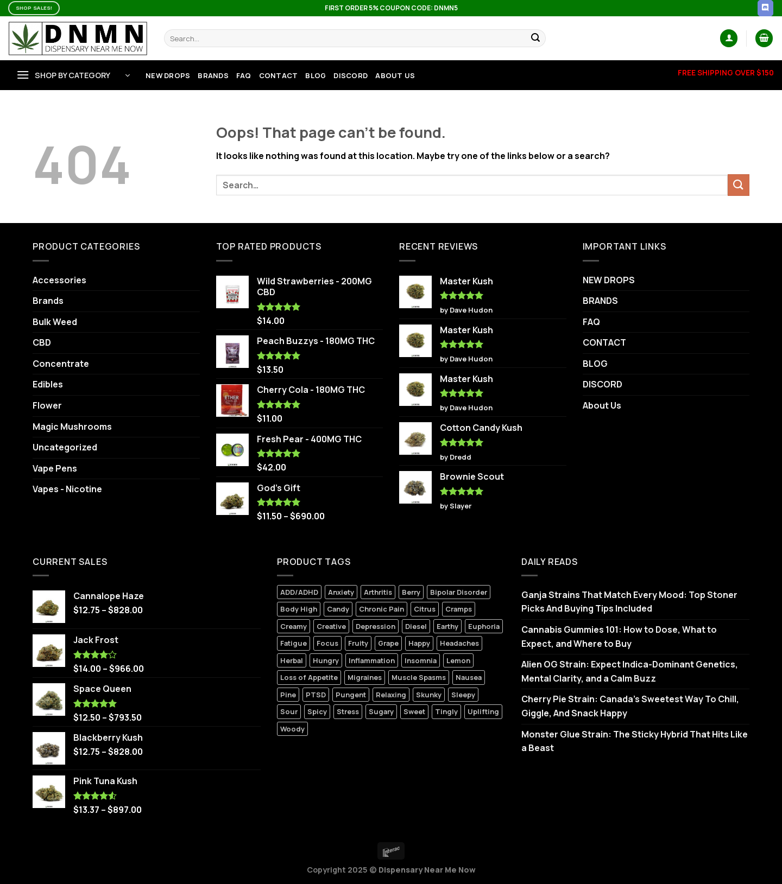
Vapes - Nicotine (67, 489)
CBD (42, 342)
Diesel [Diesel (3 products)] (416, 626)
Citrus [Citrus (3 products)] (425, 609)
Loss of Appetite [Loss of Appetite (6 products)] (309, 677)
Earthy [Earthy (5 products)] (447, 626)
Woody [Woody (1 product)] (292, 729)
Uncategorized (65, 447)
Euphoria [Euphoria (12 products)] (484, 626)
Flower (47, 405)
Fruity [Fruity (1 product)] (358, 643)
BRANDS (213, 75)
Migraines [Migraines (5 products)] (365, 677)
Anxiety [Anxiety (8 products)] (341, 592)
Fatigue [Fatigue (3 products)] (293, 643)
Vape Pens (55, 468)
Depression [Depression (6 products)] (375, 626)
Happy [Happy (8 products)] (419, 643)
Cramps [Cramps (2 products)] (458, 609)
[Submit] (536, 38)
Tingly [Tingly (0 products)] (446, 711)
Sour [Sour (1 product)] (289, 711)
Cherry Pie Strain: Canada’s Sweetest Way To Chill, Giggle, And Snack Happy (630, 706)
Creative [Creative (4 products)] (331, 626)
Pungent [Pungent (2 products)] (351, 694)
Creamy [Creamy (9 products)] (293, 626)
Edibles (48, 384)
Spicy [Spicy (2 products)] (317, 711)
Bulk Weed (55, 322)
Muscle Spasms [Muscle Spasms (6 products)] (419, 677)
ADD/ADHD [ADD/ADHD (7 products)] (299, 592)
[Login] (728, 38)
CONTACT (278, 75)
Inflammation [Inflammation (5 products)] (372, 660)
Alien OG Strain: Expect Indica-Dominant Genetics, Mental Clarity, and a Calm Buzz (629, 671)
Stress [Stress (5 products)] (348, 711)
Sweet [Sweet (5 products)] (414, 711)
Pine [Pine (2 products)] (288, 694)
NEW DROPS (168, 75)
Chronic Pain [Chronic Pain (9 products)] (381, 609)
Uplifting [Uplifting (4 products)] (483, 711)
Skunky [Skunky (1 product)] (429, 694)
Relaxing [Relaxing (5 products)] (391, 694)
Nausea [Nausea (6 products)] (469, 677)
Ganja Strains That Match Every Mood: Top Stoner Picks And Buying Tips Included (629, 602)
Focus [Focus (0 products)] (327, 643)
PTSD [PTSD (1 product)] (316, 694)
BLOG (315, 75)
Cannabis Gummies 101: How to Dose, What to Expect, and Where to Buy (619, 637)
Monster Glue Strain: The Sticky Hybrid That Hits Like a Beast (634, 741)
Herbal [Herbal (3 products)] (291, 660)
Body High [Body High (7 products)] (298, 609)
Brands (48, 301)
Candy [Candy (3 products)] (338, 609)
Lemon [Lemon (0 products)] (458, 660)
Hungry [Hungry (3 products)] (326, 660)
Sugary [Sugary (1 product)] (381, 711)
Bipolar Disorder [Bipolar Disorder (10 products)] (458, 592)
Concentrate (61, 364)
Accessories (59, 280)
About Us (395, 75)
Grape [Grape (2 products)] (388, 643)
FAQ (243, 75)
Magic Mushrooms (72, 427)
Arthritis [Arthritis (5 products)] (378, 592)
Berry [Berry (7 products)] (411, 592)
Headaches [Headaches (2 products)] (459, 643)
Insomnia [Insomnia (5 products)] (421, 660)
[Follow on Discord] (765, 8)
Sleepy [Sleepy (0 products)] (463, 694)
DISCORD (350, 75)
